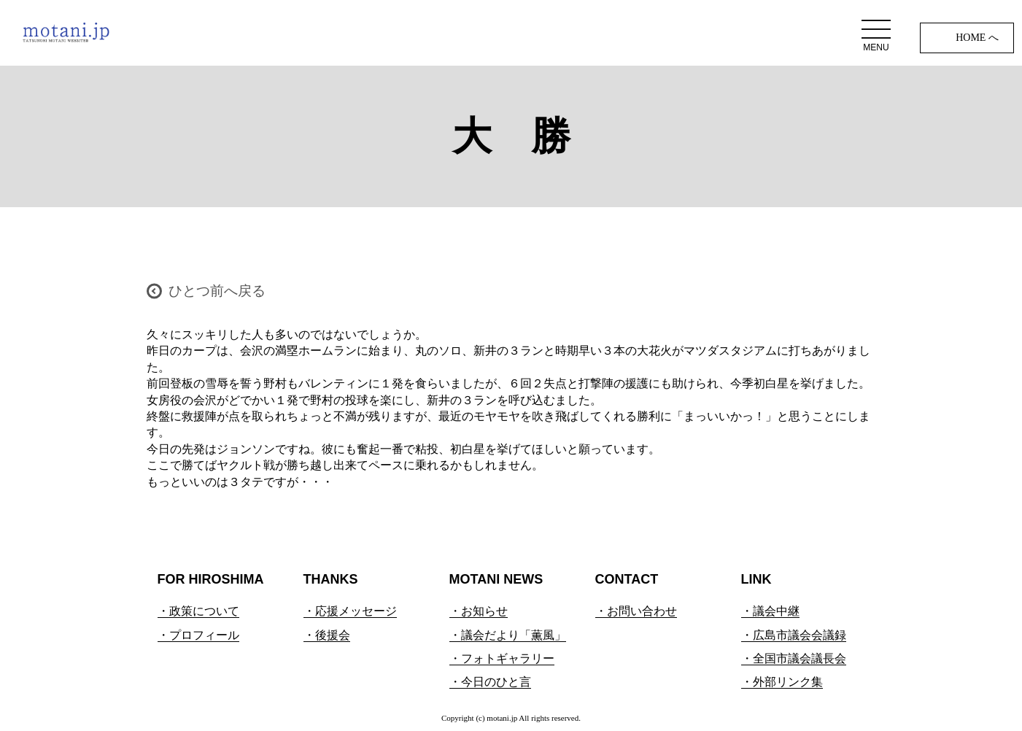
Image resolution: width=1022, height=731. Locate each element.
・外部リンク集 (782, 682)
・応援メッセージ (350, 611)
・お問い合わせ (636, 611)
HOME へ (977, 37)
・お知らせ (478, 611)
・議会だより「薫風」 (507, 635)
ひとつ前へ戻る (217, 290)
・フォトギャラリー (501, 658)
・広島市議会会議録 (793, 635)
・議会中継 (770, 611)
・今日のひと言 (490, 682)
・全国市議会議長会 (793, 658)
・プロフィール (198, 635)
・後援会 (326, 635)
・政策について (198, 611)
